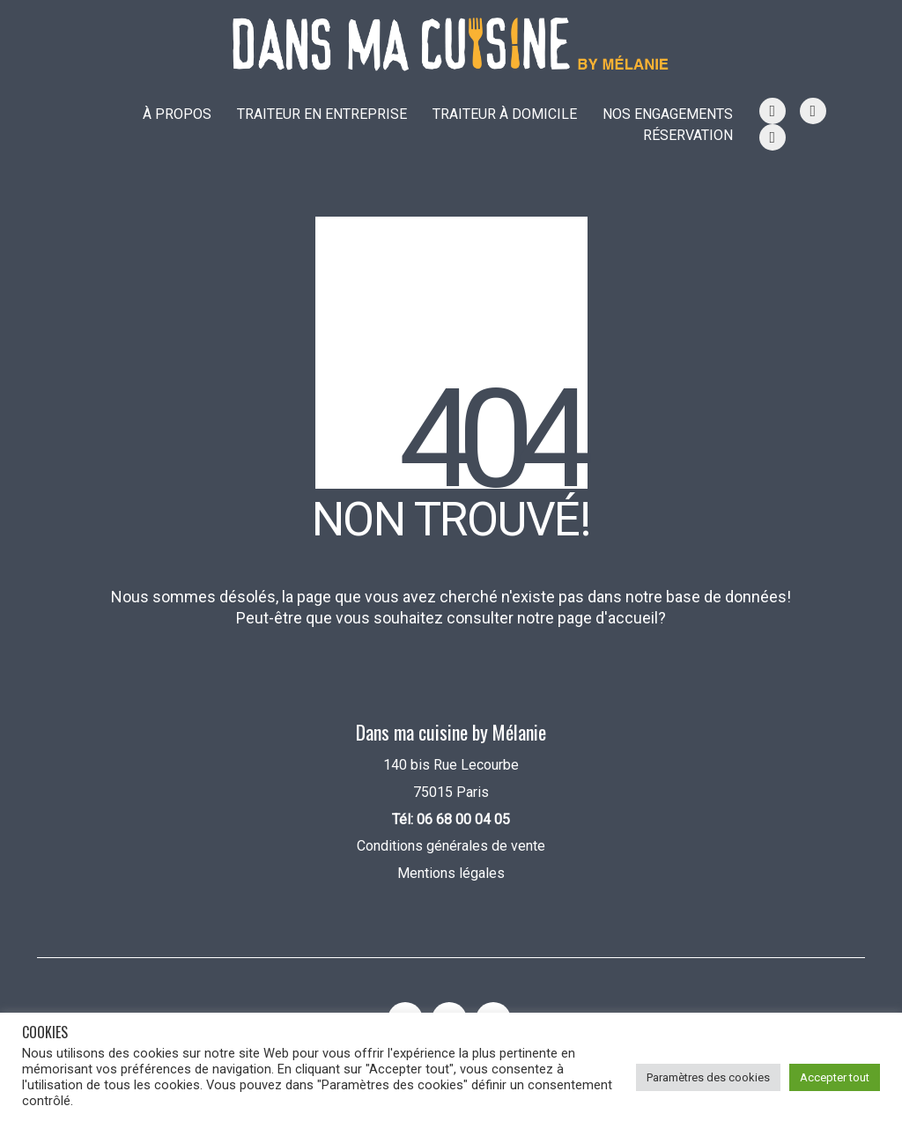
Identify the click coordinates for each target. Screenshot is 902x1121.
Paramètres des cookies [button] (708, 1077)
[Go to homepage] (451, 44)
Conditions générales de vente (451, 845)
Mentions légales (451, 873)
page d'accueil (608, 617)
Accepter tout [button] (834, 1077)
